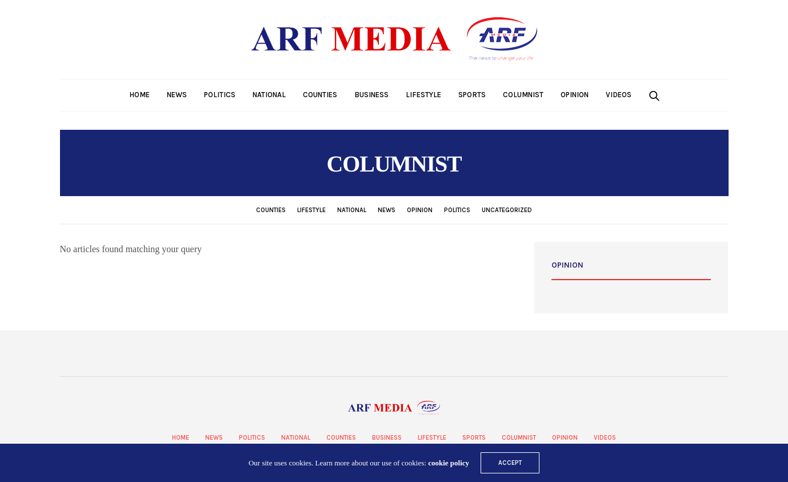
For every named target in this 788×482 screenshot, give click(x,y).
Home (139, 94)
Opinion (575, 94)
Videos (618, 94)
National (269, 94)
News (177, 94)
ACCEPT (510, 463)
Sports (472, 94)
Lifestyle (423, 94)
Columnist (523, 94)
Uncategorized (507, 210)
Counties (320, 94)
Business (371, 94)
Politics (219, 94)
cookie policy (448, 463)
